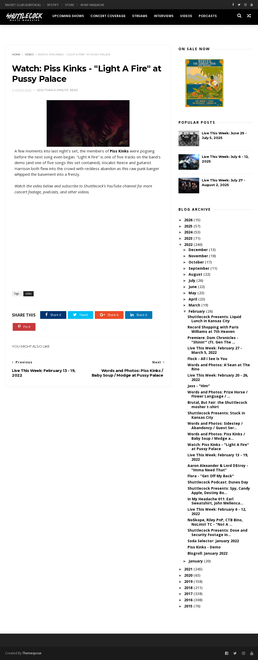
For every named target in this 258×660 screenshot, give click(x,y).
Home (16, 54)
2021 (189, 569)
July (192, 280)
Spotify (53, 5)
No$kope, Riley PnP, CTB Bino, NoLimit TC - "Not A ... (215, 522)
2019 (189, 581)
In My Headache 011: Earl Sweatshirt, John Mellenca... (215, 501)
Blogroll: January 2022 (207, 553)
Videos (186, 16)
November (199, 255)
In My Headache (92, 5)
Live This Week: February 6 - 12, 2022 (217, 511)
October (197, 262)
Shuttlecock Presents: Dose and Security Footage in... (217, 532)
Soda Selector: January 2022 (213, 540)
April (193, 299)
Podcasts (208, 16)
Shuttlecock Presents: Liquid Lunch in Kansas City (214, 319)
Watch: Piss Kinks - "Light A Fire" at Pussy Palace (218, 446)
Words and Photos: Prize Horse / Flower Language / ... (218, 394)
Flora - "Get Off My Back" (211, 475)
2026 (189, 219)
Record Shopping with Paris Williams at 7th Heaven (213, 329)
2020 (189, 575)
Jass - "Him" (199, 385)
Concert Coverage (108, 16)
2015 (189, 606)
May (193, 292)
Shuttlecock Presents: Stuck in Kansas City (216, 415)
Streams (139, 16)
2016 (189, 599)
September (199, 268)
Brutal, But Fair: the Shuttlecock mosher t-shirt (217, 404)
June (193, 286)
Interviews (164, 16)
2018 (189, 587)
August (196, 274)
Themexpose (31, 653)
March (195, 305)
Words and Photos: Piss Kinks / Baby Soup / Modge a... (216, 436)
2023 (189, 238)
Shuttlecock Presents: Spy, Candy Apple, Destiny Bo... (219, 490)
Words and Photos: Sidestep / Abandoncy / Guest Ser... (215, 425)
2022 (189, 244)
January (196, 561)
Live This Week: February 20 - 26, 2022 (218, 377)
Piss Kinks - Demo (204, 547)
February (197, 311)
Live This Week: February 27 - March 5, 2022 (215, 350)
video (29, 54)
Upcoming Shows (68, 16)
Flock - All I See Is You (207, 358)
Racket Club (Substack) (22, 5)
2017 (189, 593)
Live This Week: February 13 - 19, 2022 (218, 457)
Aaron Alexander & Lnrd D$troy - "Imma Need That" (218, 467)
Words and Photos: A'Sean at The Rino (219, 367)
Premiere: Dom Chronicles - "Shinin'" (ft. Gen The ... (213, 339)
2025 (189, 226)
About (229, 28)
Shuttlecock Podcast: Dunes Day (218, 482)
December (199, 249)
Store (69, 5)
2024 (189, 232)
